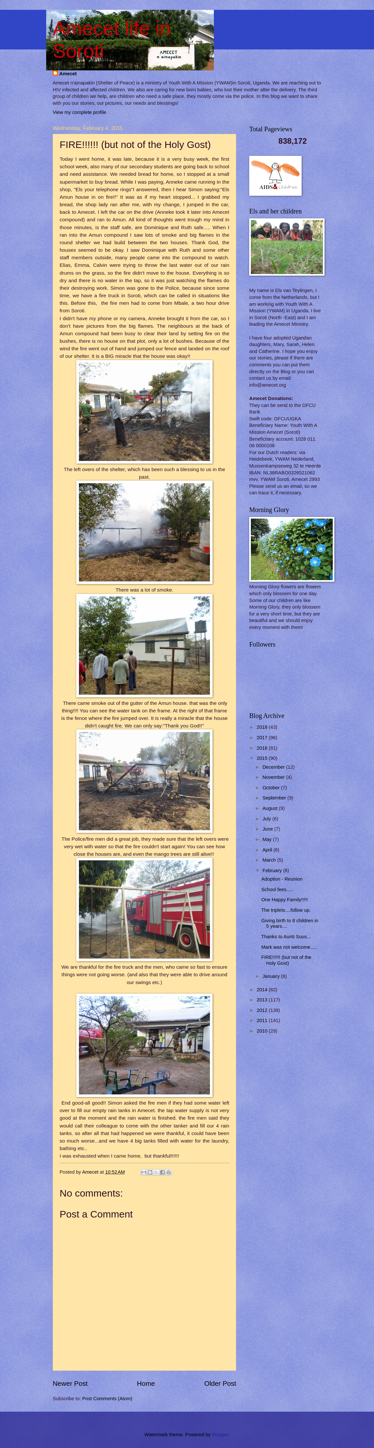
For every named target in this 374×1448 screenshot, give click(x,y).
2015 (263, 758)
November (274, 777)
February (272, 870)
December (274, 767)
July (267, 818)
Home (146, 1383)
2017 (263, 737)
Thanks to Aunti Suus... (286, 936)
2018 (263, 727)
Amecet (68, 73)
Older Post (220, 1383)
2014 (263, 989)
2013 (263, 999)
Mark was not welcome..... (289, 947)
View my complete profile (79, 112)
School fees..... (277, 889)
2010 (263, 1031)
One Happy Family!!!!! (284, 899)
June (268, 829)
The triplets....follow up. (286, 910)
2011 (263, 1020)
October (271, 787)
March (269, 860)
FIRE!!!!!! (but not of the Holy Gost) (286, 960)
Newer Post (70, 1383)
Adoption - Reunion (282, 879)
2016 (263, 748)
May (267, 839)
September (274, 797)
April (267, 849)
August (270, 808)
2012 (263, 1010)
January (271, 976)
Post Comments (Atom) (107, 1398)
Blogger (220, 1434)
